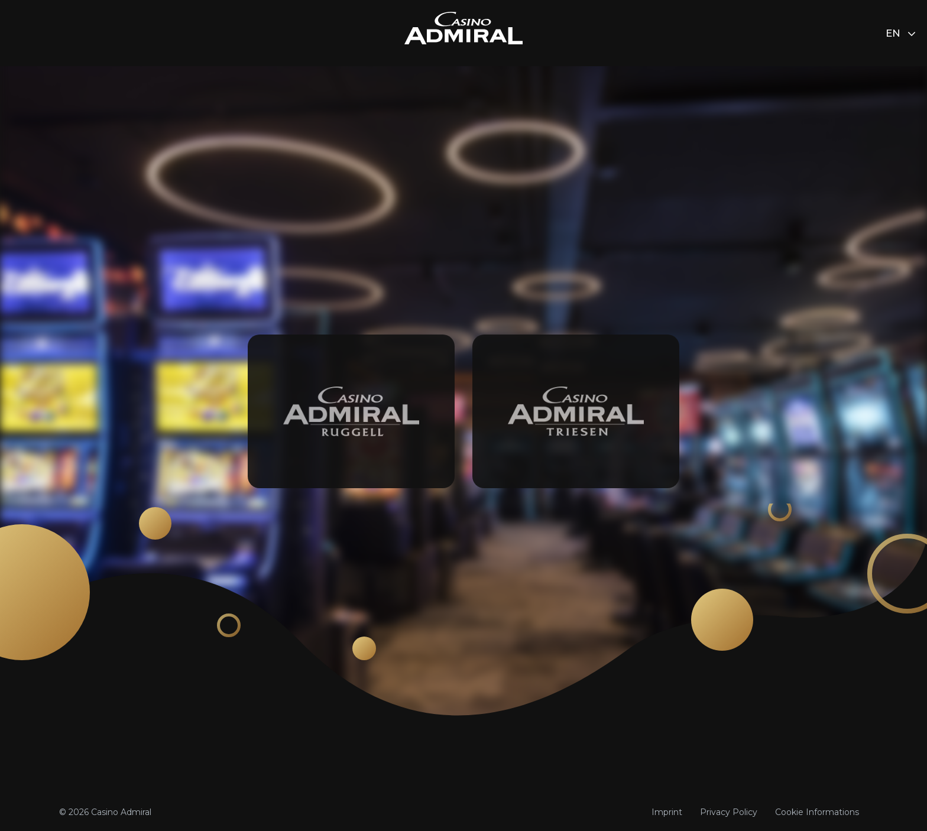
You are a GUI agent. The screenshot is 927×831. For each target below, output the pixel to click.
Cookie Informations (817, 812)
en (900, 33)
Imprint (667, 812)
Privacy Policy (728, 812)
